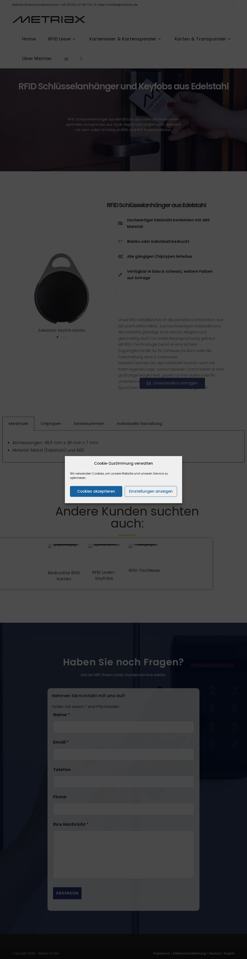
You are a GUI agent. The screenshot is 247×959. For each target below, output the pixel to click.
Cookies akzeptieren (96, 491)
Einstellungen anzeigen (151, 491)
